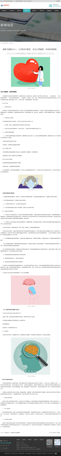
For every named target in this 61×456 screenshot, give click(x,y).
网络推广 (40, 453)
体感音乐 (34, 10)
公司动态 (11, 43)
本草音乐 (22, 449)
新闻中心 (27, 10)
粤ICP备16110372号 (51, 453)
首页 (3, 43)
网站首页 (4, 10)
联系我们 (58, 1)
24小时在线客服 (4, 448)
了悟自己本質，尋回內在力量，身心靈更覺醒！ (32, 449)
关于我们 (12, 10)
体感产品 (19, 10)
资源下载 (42, 10)
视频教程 (49, 10)
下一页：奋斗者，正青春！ (55, 432)
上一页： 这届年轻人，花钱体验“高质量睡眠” (10, 432)
